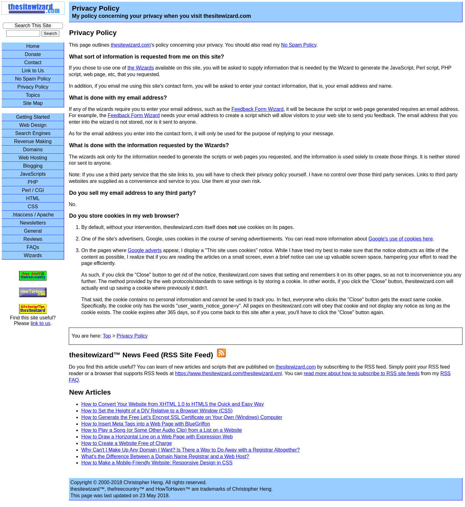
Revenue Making (33, 141)
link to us (40, 323)
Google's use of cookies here (400, 238)
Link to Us (33, 70)
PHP (33, 182)
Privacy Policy (132, 336)
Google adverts (145, 250)
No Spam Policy (298, 45)
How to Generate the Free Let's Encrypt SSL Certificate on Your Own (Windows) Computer (181, 417)
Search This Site (32, 25)
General (33, 231)
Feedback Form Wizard (257, 109)
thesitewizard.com (131, 45)
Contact (32, 62)
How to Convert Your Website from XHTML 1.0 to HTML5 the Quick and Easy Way (172, 404)
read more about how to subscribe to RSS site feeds (361, 373)
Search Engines (33, 133)
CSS (33, 206)
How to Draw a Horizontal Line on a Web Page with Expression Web (157, 436)
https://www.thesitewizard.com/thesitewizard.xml (228, 373)
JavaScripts (33, 174)
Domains (33, 149)
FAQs (33, 247)
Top (107, 336)
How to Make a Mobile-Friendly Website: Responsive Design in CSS (156, 462)
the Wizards (141, 67)
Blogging (33, 165)
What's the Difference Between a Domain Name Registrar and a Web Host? (165, 456)
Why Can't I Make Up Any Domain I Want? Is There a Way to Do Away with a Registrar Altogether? (190, 450)
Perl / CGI (33, 190)
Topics (33, 95)
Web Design (33, 125)
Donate (33, 54)
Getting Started (33, 117)
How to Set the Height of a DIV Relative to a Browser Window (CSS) (157, 410)
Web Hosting (32, 157)
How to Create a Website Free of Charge (126, 443)
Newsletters (33, 222)
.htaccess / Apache (33, 214)
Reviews (32, 239)
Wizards (33, 255)
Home (33, 46)
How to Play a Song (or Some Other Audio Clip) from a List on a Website (161, 430)
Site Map (33, 103)
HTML (33, 198)
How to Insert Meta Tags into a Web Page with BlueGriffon (145, 424)
